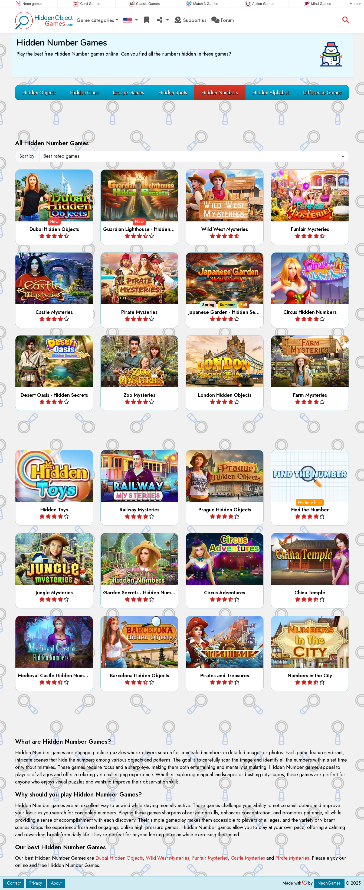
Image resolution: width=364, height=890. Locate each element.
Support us (190, 20)
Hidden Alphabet (270, 92)
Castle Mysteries (248, 858)
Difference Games (322, 92)
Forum (222, 20)
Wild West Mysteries (167, 858)
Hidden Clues (84, 92)
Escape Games (128, 92)
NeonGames (329, 883)
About (56, 883)
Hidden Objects (39, 92)
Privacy (35, 883)
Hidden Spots (172, 92)
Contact (14, 883)
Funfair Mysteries (210, 858)
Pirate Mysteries (292, 858)
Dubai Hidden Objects (119, 858)
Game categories (95, 20)
